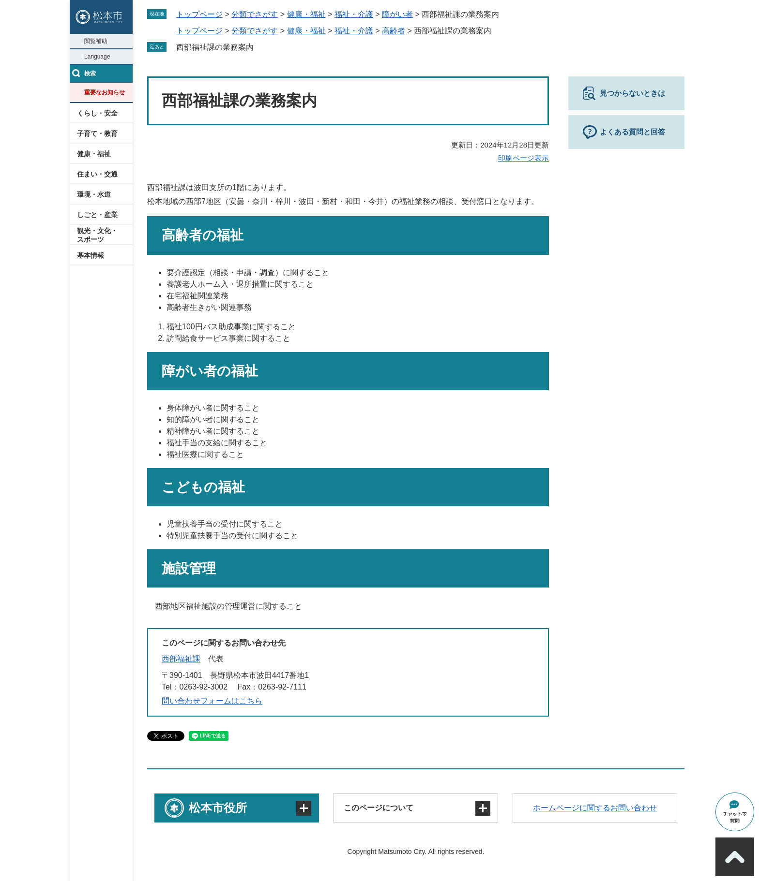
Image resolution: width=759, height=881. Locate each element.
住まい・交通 (97, 174)
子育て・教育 (97, 133)
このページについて (378, 808)
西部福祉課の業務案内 (215, 47)
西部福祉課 (181, 659)
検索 (90, 73)
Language (97, 56)
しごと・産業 (97, 215)
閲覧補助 (95, 41)
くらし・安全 (97, 113)
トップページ (199, 14)
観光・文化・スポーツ (97, 235)
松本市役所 (218, 807)
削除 (260, 47)
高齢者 (393, 31)
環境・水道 (94, 194)
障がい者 (397, 14)
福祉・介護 (353, 14)
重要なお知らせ (104, 92)
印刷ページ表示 (523, 158)
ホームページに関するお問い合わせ (595, 808)
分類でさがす (254, 14)
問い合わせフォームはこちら (212, 701)
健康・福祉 (94, 154)
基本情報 (90, 255)
